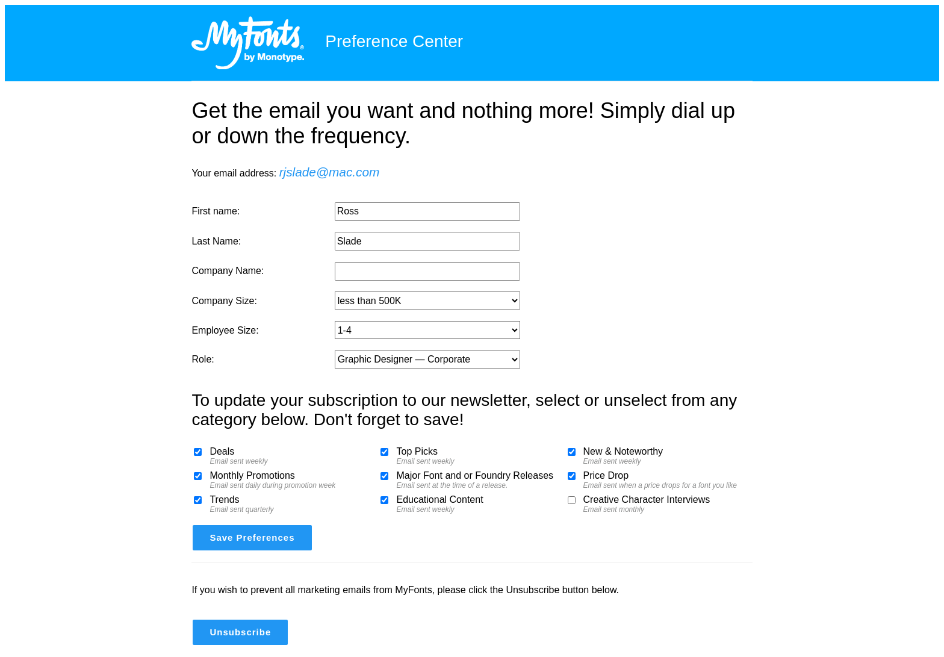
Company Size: (224, 301)
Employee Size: (224, 330)
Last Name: (216, 241)
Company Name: (227, 271)
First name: (215, 211)
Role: (202, 359)
